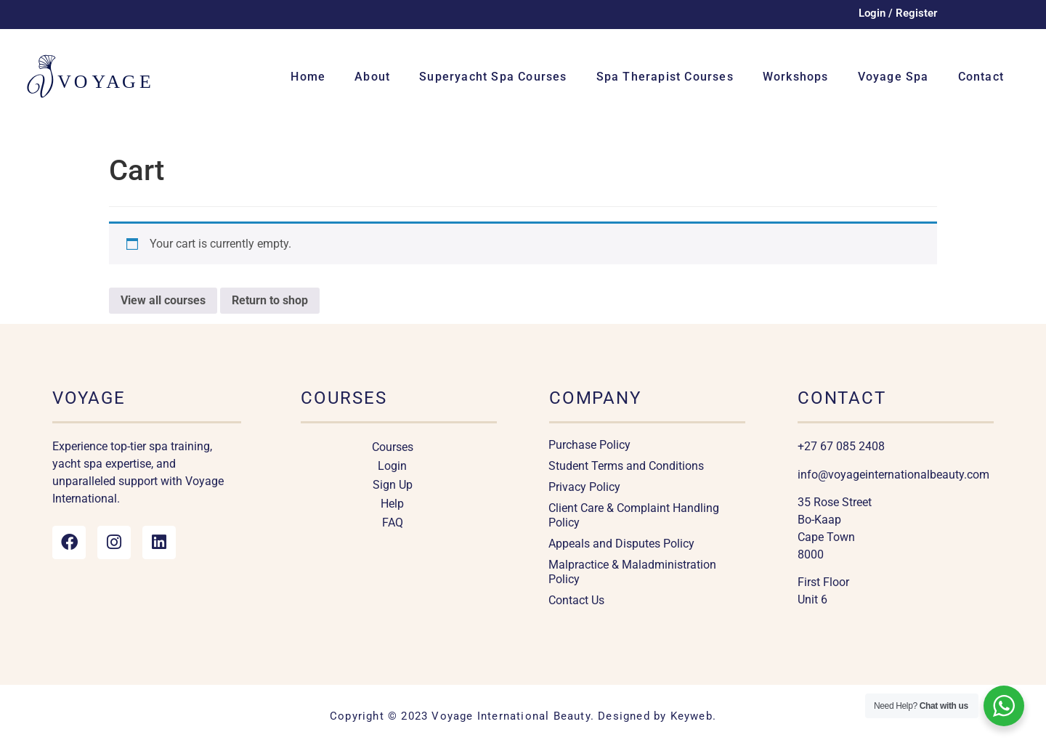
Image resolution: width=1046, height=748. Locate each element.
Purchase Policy (589, 445)
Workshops (796, 77)
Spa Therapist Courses (665, 77)
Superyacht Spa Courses (493, 77)
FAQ (392, 522)
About (372, 77)
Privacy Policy (584, 487)
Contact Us (576, 600)
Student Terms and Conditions (626, 466)
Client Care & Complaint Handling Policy (633, 515)
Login (392, 466)
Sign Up (393, 485)
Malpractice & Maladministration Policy (632, 572)
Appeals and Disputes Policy (621, 543)
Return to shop (270, 300)
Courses (392, 447)
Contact (981, 77)
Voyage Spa (893, 77)
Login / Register (898, 13)
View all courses (163, 300)
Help (392, 504)
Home (308, 77)
